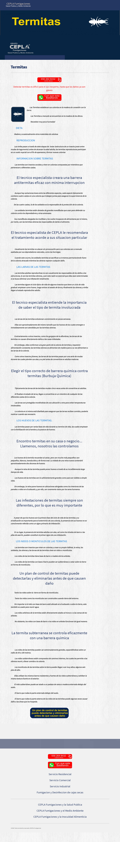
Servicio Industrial (60, 786)
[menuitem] (83, 5)
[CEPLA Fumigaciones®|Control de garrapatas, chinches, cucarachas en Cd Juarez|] (19, 5)
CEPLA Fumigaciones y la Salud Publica (60, 804)
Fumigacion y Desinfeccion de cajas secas (60, 792)
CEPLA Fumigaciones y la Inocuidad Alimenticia (60, 816)
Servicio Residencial (60, 774)
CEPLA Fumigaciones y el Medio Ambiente (60, 810)
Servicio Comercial (60, 780)
